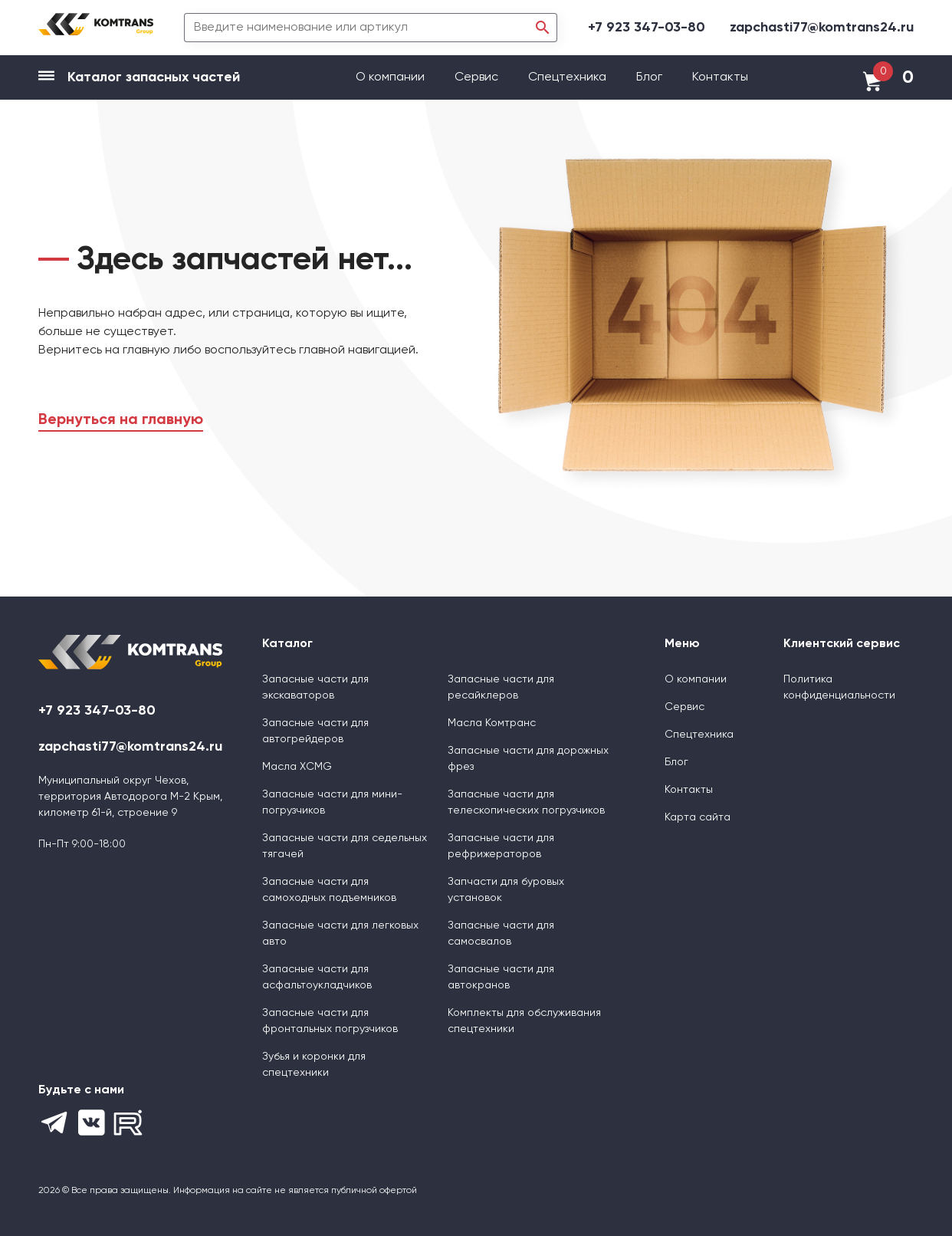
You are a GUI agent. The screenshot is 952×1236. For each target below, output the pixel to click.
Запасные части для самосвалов (501, 933)
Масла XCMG (297, 766)
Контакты (720, 77)
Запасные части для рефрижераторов (501, 846)
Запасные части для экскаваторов (315, 687)
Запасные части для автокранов (501, 977)
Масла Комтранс (492, 723)
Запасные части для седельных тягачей (344, 846)
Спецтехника (567, 77)
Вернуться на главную (120, 420)
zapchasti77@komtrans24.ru (822, 28)
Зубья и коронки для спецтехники (314, 1064)
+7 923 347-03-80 (646, 28)
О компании (392, 77)
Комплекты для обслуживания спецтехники (524, 1021)
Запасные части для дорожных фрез (528, 758)
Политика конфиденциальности (839, 687)
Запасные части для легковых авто (340, 933)
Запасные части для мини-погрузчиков (332, 802)
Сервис (478, 77)
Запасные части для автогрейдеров (315, 731)
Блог (649, 77)
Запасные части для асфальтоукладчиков (317, 977)
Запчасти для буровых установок (506, 889)
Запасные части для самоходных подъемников (329, 889)
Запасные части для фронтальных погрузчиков (330, 1021)
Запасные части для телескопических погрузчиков (526, 802)
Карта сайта (697, 817)
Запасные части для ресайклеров (501, 687)
